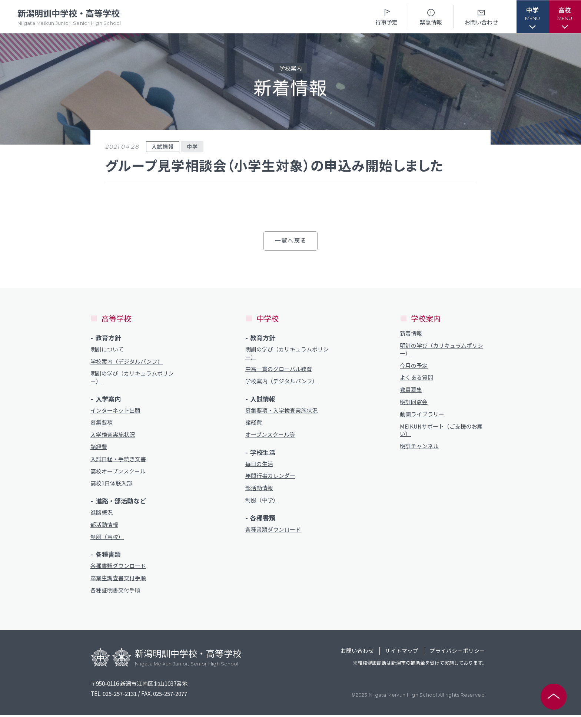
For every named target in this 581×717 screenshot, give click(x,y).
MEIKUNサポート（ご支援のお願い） (442, 431)
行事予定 (385, 16)
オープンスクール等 (270, 435)
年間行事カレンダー (270, 477)
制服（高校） (107, 538)
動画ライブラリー (422, 415)
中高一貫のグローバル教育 (278, 369)
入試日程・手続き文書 (118, 460)
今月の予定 (414, 366)
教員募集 (411, 390)
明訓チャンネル (419, 447)
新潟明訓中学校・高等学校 (70, 17)
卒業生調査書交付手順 (118, 580)
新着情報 (411, 333)
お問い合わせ (479, 16)
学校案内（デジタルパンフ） (126, 362)
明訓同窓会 (414, 403)
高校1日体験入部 (111, 484)
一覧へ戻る (290, 240)
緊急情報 (429, 16)
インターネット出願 (115, 411)
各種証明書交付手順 (115, 592)
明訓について (107, 349)
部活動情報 (104, 526)
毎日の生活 (259, 464)
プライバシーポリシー (457, 653)
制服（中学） (262, 501)
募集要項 (101, 423)
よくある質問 (416, 378)
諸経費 (98, 448)
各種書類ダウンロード (118, 567)
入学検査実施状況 (112, 435)
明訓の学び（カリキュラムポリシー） (132, 378)
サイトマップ (401, 653)
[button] (531, 16)
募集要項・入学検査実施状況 (281, 411)
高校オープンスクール (118, 472)
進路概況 (101, 514)
